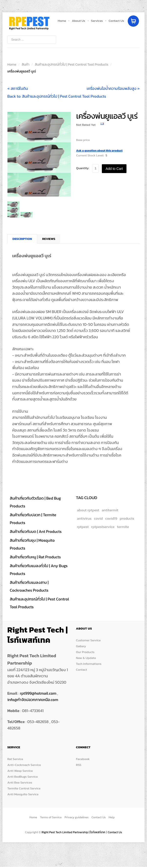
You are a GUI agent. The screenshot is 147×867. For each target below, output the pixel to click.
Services (97, 20)
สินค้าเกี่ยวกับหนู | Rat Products (35, 557)
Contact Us (116, 20)
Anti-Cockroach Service (24, 764)
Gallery (81, 646)
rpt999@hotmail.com (38, 693)
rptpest (83, 526)
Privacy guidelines (76, 817)
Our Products (85, 652)
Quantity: (82, 168)
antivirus (84, 518)
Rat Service (15, 759)
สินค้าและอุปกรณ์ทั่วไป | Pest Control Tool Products (71, 64)
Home (62, 20)
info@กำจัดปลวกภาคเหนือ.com (32, 700)
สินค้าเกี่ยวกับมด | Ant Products (36, 531)
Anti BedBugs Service (22, 776)
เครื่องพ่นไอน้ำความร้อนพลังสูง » (113, 88)
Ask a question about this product (99, 150)
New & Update (86, 658)
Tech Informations (88, 663)
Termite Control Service (24, 788)
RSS (78, 764)
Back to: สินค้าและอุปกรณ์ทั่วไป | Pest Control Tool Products (56, 96)
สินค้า (26, 64)
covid (98, 518)
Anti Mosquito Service (22, 794)
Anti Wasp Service (20, 770)
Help (112, 817)
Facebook (83, 759)
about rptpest (88, 510)
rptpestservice (103, 526)
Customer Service (88, 640)
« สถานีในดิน (17, 88)
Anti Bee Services (19, 782)
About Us (78, 20)
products (127, 518)
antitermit (110, 510)
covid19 (111, 518)
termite (123, 526)
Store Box (29, 23)
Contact (81, 669)
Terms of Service (51, 817)
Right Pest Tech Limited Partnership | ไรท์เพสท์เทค (74, 832)
